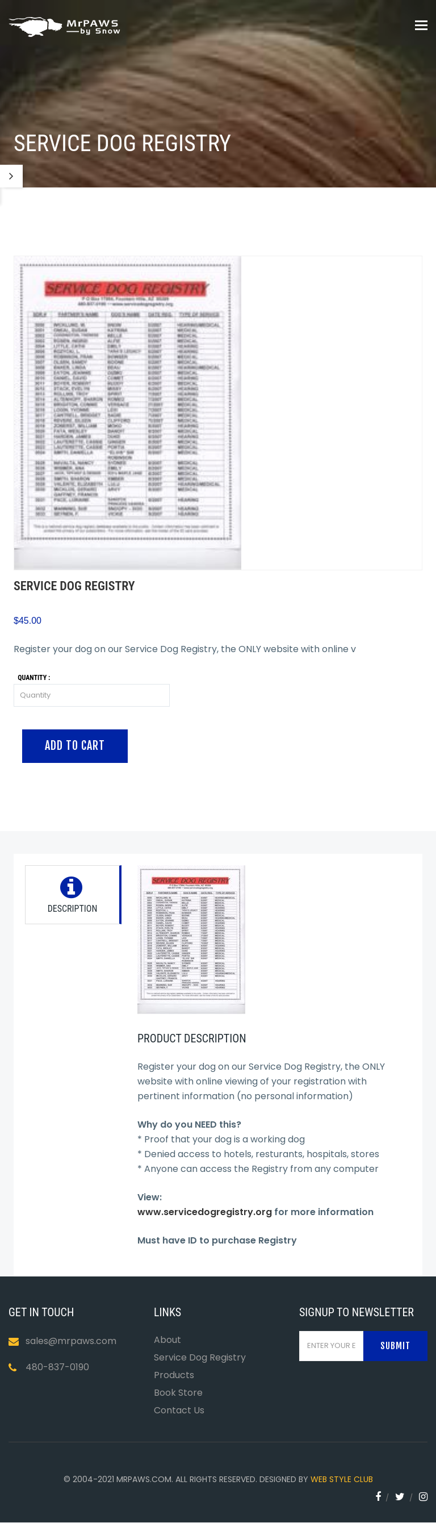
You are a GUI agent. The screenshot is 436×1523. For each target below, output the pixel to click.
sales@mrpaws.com (71, 1340)
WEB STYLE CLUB (342, 1479)
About (167, 1339)
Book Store (178, 1392)
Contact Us (179, 1410)
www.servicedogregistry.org (204, 1212)
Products (174, 1375)
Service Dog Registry (200, 1357)
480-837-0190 (57, 1367)
